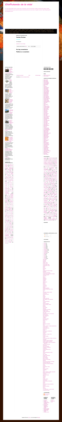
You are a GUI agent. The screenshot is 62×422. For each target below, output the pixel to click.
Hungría (12, 195)
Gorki (44, 105)
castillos (56, 180)
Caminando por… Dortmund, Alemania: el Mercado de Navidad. (9, 149)
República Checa (7, 215)
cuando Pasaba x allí (49, 30)
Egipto (6, 183)
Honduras (8, 195)
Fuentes (16, 30)
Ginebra (6, 189)
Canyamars (9, 175)
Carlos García (46, 88)
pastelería (54, 206)
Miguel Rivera (46, 135)
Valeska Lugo (46, 149)
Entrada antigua (37, 75)
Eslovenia (10, 184)
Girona (10, 189)
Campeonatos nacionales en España (49, 273)
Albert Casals (46, 79)
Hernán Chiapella (46, 107)
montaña (52, 200)
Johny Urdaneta (46, 117)
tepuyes (52, 213)
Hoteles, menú (45, 262)
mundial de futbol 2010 (48, 202)
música (49, 203)
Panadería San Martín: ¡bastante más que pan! (11, 101)
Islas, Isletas (45, 354)
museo (46, 203)
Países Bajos (8, 209)
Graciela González (47, 106)
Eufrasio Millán (46, 99)
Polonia (6, 212)
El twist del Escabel (45, 400)
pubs (55, 208)
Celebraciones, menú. (46, 265)
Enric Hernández (46, 96)
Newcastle (6, 206)
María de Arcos (46, 131)
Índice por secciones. (47, 75)
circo (55, 182)
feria (51, 185)
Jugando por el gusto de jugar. (48, 270)
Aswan (6, 170)
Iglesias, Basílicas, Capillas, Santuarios (49, 371)
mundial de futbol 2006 (52, 201)
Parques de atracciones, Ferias (48, 289)
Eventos (44, 335)
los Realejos (8, 237)
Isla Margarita (11, 197)
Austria (6, 171)
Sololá (12, 221)
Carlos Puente (46, 89)
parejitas (51, 205)
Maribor (7, 203)
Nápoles (11, 207)
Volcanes (44, 388)
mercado (49, 198)
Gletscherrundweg (7, 190)
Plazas (44, 320)
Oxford (6, 208)
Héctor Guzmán (46, 109)
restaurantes (52, 210)
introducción (46, 190)
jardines (51, 190)
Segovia (6, 220)
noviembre (46, 250)
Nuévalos (6, 207)
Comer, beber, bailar (50, 31)
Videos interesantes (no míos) (47, 352)
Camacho (45, 86)
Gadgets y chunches (21, 30)
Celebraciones (43, 31)
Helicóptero (45, 332)
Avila (9, 171)
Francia (6, 186)
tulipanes (55, 215)
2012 (45, 245)
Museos (44, 305)
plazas (48, 208)
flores (54, 186)
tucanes (51, 215)
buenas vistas (46, 175)
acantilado (45, 170)
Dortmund (6, 182)
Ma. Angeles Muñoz (47, 129)
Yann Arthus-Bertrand (47, 150)
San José (10, 216)
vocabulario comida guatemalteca (50, 219)
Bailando (44, 360)
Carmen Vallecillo (46, 90)
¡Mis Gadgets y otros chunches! (48, 299)
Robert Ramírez (46, 142)
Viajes (44, 351)
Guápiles (6, 194)
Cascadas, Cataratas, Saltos (47, 292)
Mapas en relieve (45, 368)
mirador (46, 199)
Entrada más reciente (20, 75)
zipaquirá (6, 243)
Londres (11, 200)
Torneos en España (46, 274)
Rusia (7, 216)
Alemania (6, 165)
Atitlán (10, 170)
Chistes (44, 337)
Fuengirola (10, 186)
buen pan (54, 174)
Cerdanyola (7, 177)
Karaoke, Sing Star (46, 298)
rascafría (6, 240)
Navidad (44, 350)
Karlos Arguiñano (46, 125)
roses (10, 240)
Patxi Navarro (46, 138)
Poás (9, 213)
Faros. (44, 387)
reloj (48, 210)
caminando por (47, 178)
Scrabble (25, 31)
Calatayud (8, 174)
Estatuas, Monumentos (46, 372)
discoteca (52, 184)
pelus (51, 207)
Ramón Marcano (46, 139)
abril (45, 257)
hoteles (49, 189)
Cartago (6, 176)
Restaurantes (45, 319)
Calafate (12, 173)
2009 (45, 248)
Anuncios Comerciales (46, 344)
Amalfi (6, 167)
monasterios (46, 200)
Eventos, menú (45, 263)
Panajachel (10, 208)
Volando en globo (37, 31)
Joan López (45, 115)
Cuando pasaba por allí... (47, 349)
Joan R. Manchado (47, 116)
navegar (46, 204)
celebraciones (52, 181)
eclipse (56, 184)
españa (7, 235)
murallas (56, 202)
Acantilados (45, 369)
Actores (44, 353)
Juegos (27, 30)
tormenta (45, 215)
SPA (56, 165)
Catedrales (44, 339)
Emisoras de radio (46, 294)
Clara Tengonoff (46, 91)
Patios (44, 364)
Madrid (6, 201)
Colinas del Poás (9, 178)
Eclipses (44, 296)
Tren (43, 291)
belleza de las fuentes (53, 173)
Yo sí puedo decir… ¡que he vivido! (48, 389)
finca (47, 186)
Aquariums (12, 29)
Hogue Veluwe (46, 108)
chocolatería (50, 182)
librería (55, 192)
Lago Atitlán (45, 259)
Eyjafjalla (6, 185)
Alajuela (6, 164)
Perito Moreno (11, 210)
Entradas (46, 234)
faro (49, 185)
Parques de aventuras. (46, 355)
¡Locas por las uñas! (46, 390)
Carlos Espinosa (46, 87)
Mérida (7, 205)
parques (55, 205)
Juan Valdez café (46, 123)
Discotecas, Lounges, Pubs (47, 334)
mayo (45, 256)
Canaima (12, 174)
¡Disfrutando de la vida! (18, 4)
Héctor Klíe (45, 110)
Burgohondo (6, 173)
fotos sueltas (46, 187)
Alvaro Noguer (46, 81)
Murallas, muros (45, 310)
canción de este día (50, 179)
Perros (44, 290)
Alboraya (10, 164)
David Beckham (46, 94)
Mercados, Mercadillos (46, 323)
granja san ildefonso (8, 236)
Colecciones (45, 293)
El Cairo (10, 183)
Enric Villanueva (46, 97)
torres (48, 215)
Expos (53, 29)
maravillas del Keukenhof (49, 196)
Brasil (7, 172)
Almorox (11, 166)
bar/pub (52, 172)
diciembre (45, 249)
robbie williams (46, 154)
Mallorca (11, 201)
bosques (50, 174)
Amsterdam (10, 167)
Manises (8, 202)
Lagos (44, 295)
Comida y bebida (45, 336)
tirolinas (54, 214)
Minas (44, 300)
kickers (29, 417)
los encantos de (47, 193)
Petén (7, 211)
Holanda (11, 194)
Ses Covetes (11, 220)
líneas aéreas (48, 195)
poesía (52, 208)
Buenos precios (45, 314)
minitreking (55, 198)
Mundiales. (44, 271)
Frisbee (44, 333)
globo (55, 188)
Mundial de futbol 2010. (46, 362)
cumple (49, 183)
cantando (46, 180)
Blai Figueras (46, 84)
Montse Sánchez (46, 136)
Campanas (44, 373)
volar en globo (47, 220)
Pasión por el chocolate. (47, 359)
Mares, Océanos (45, 358)
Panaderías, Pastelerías (47, 347)
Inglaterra (12, 196)
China (12, 177)
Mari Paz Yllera (46, 130)
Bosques (44, 306)
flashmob (50, 186)
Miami (11, 203)
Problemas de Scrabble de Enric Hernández (46, 402)
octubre (45, 251)
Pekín (6, 210)
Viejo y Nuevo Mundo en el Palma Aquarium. (11, 91)
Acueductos (7, 157)
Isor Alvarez (45, 112)
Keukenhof (31, 30)
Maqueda (12, 202)
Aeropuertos (8, 29)
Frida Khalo (45, 102)
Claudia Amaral (46, 92)
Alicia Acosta (46, 80)
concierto (45, 183)
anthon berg (46, 151)
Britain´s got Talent (25, 29)
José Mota (45, 119)
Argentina (9, 169)
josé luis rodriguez (46, 152)
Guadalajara (7, 192)
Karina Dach (46, 124)
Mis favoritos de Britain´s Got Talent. (48, 361)
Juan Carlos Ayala (46, 120)
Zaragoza (44, 279)
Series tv (29, 31)
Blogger (39, 417)
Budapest (10, 172)
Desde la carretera (46, 303)
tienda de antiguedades (48, 214)
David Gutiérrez (46, 95)
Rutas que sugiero (46, 318)
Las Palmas (7, 199)
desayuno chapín (46, 184)
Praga (11, 213)
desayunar (53, 183)
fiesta (53, 185)
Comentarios (46, 236)
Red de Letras (46, 404)
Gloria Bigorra (46, 104)
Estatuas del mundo (47, 29)
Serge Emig (45, 145)
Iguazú (8, 196)
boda (46, 174)
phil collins (45, 153)
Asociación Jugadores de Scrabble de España (46, 406)
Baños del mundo (18, 29)
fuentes (52, 187)
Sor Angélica (46, 146)
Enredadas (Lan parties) (47, 309)
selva (52, 212)
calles (45, 177)
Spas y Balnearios (46, 315)
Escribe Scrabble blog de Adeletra (46, 409)
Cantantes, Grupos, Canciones (48, 340)
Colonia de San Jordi (8, 179)
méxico (12, 237)
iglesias (54, 189)
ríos (49, 212)
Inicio (29, 75)
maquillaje (54, 195)
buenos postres (47, 176)
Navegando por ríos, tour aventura (48, 313)
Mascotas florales (37, 30)
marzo (45, 258)
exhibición (46, 185)
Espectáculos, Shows (46, 366)
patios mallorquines (46, 207)
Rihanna (45, 141)
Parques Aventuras (16, 31)
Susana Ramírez (46, 147)
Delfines (44, 287)
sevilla (10, 242)
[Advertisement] (31, 20)
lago (44, 192)
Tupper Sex (45, 316)
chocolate (45, 182)
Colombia (44, 260)
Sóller (11, 222)
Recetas (21, 31)
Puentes (44, 365)
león (12, 236)
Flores (7, 30)
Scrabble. (44, 317)
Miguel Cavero (46, 134)
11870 (52, 400)
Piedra (11, 211)
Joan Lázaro (46, 114)
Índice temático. (45, 357)
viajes (45, 217)
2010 (45, 247)
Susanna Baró (46, 148)
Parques (44, 321)
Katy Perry (45, 126)
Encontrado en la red (33, 29)
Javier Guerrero (46, 113)
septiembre (46, 252)
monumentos (45, 201)
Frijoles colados (10, 80)
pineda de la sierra (9, 238)
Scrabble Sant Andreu (46, 411)
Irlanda (7, 197)
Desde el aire (45, 356)
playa (44, 208)
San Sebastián (7, 217)
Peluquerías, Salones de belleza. (48, 363)
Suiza (7, 222)
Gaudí (45, 103)
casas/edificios (50, 180)
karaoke (55, 191)
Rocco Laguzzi (46, 143)
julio (44, 254)
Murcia (9, 204)
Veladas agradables (46, 288)
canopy (56, 179)
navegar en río (46, 205)
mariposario (50, 197)
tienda (56, 213)
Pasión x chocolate (9, 31)
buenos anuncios (54, 175)
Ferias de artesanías (46, 301)
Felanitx (11, 185)
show (46, 213)
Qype (52, 401)
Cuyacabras (9, 181)
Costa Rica (11, 180)
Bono (44, 85)
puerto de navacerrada (8, 239)
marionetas (45, 197)
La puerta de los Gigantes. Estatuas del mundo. (11, 122)
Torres (44, 370)
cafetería (55, 176)
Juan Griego (10, 198)
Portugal (6, 213)
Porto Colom (10, 212)
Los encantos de (40, 29)
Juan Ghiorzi (46, 121)
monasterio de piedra (51, 199)
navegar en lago (52, 204)
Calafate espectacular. (46, 311)
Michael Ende (46, 132)
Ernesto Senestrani (47, 98)
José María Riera (46, 118)
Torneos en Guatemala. (46, 272)
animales (53, 171)
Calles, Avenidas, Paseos (47, 304)
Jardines (44, 302)
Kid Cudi (45, 127)
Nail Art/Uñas (43, 30)
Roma (12, 215)
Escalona (6, 184)
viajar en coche (52, 216)
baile (48, 172)
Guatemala (7, 193)
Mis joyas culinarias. (46, 386)
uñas (46, 216)
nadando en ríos (54, 203)
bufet (52, 176)
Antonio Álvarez (46, 82)
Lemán (11, 199)
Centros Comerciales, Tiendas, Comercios (49, 338)
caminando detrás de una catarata (52, 177)
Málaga (12, 204)
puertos (45, 209)
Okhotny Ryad (46, 137)
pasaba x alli (48, 206)
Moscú (6, 204)
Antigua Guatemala (9, 168)
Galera (6, 187)
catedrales (46, 181)
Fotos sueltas (11, 30)
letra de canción (50, 192)
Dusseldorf (10, 182)
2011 (45, 246)
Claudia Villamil (46, 93)
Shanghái (7, 221)
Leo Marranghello (46, 128)
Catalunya (10, 176)
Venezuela (44, 275)
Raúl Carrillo (46, 140)
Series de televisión (46, 346)
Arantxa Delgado (46, 83)
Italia (7, 198)
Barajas (12, 171)
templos (49, 213)
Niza (11, 206)
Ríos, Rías (44, 312)
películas (55, 207)
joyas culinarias (49, 191)
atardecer (45, 172)
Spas (32, 31)
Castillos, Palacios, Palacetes (47, 341)
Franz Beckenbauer (47, 101)
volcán (52, 220)
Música (44, 322)
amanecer (49, 171)
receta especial (49, 209)
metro (52, 198)
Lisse (6, 200)
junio (45, 255)
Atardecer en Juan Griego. (20, 43)
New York (10, 205)
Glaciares (44, 308)
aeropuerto (49, 170)
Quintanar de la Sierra (8, 214)
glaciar (50, 188)
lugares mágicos (53, 194)
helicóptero (45, 189)
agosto (45, 253)
